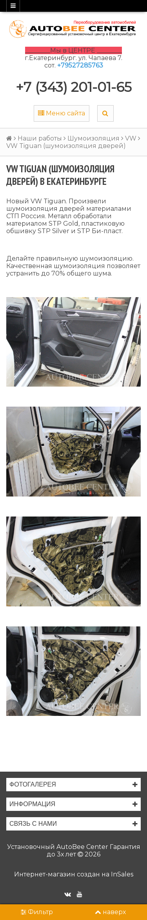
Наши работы (40, 138)
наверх (110, 912)
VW (130, 138)
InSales (122, 874)
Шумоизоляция (93, 138)
